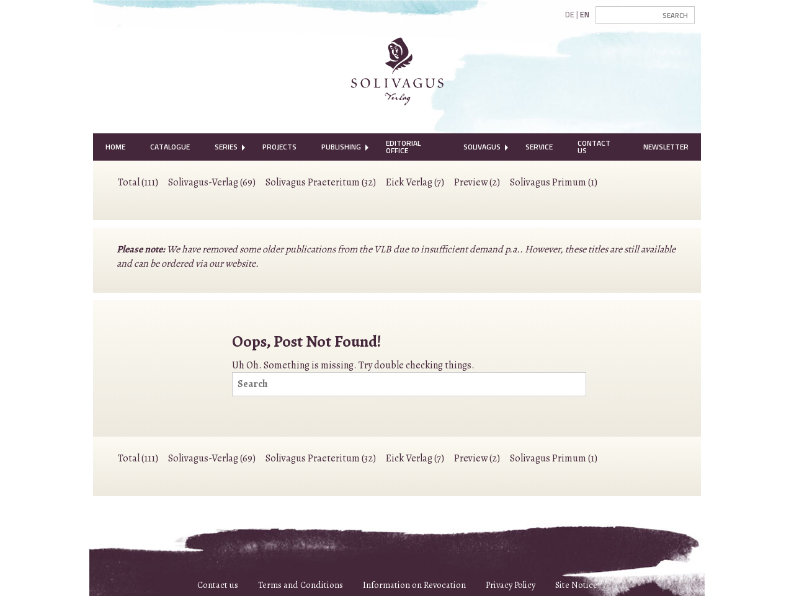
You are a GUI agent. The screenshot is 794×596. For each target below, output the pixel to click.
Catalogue (170, 147)
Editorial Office (403, 146)
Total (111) (138, 182)
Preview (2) (477, 182)
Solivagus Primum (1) (553, 182)
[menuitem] (115, 147)
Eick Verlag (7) (415, 182)
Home (115, 147)
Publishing (341, 147)
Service (539, 147)
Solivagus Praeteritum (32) (320, 182)
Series (226, 147)
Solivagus (482, 147)
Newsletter (666, 147)
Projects (279, 147)
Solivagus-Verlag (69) (212, 182)
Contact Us (594, 146)
